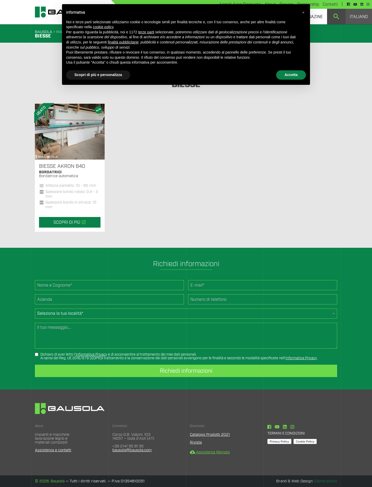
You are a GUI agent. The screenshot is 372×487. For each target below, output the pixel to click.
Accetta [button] (291, 75)
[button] (303, 12)
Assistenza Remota (210, 452)
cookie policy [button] (103, 27)
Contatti (330, 4)
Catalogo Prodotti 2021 (210, 435)
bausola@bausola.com (132, 450)
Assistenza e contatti (53, 450)
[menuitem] (336, 16)
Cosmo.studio (325, 481)
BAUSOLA (43, 32)
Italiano (359, 17)
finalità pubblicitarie (123, 42)
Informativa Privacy (91, 354)
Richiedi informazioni (186, 371)
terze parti (146, 32)
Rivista (196, 442)
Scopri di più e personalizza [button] (98, 75)
